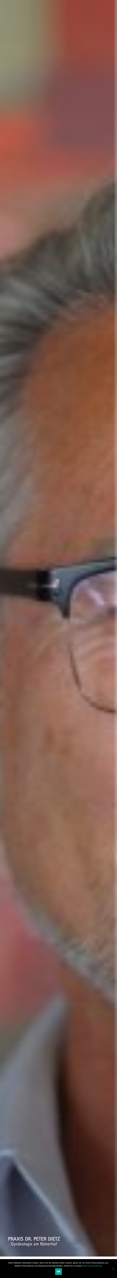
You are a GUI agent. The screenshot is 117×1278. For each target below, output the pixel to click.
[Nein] (113, 1268)
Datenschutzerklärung (92, 1266)
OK (58, 1271)
